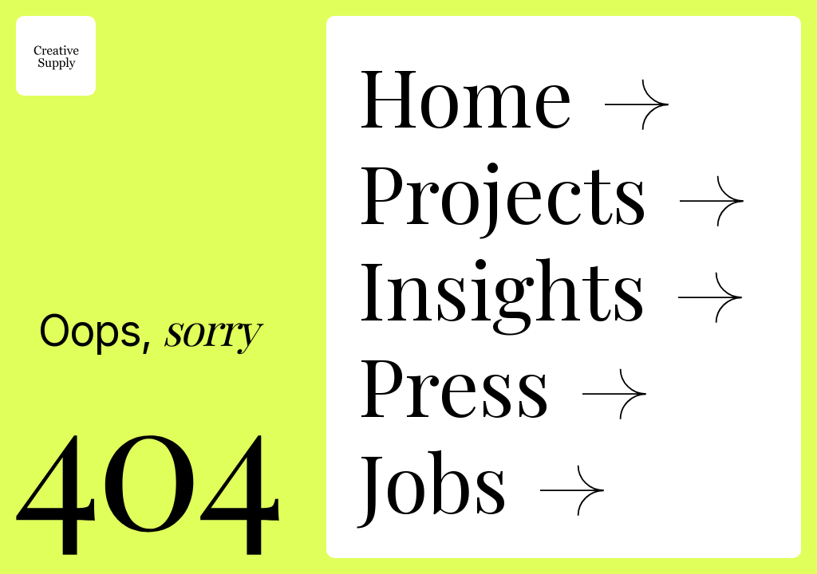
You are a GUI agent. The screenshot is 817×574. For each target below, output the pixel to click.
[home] (56, 56)
